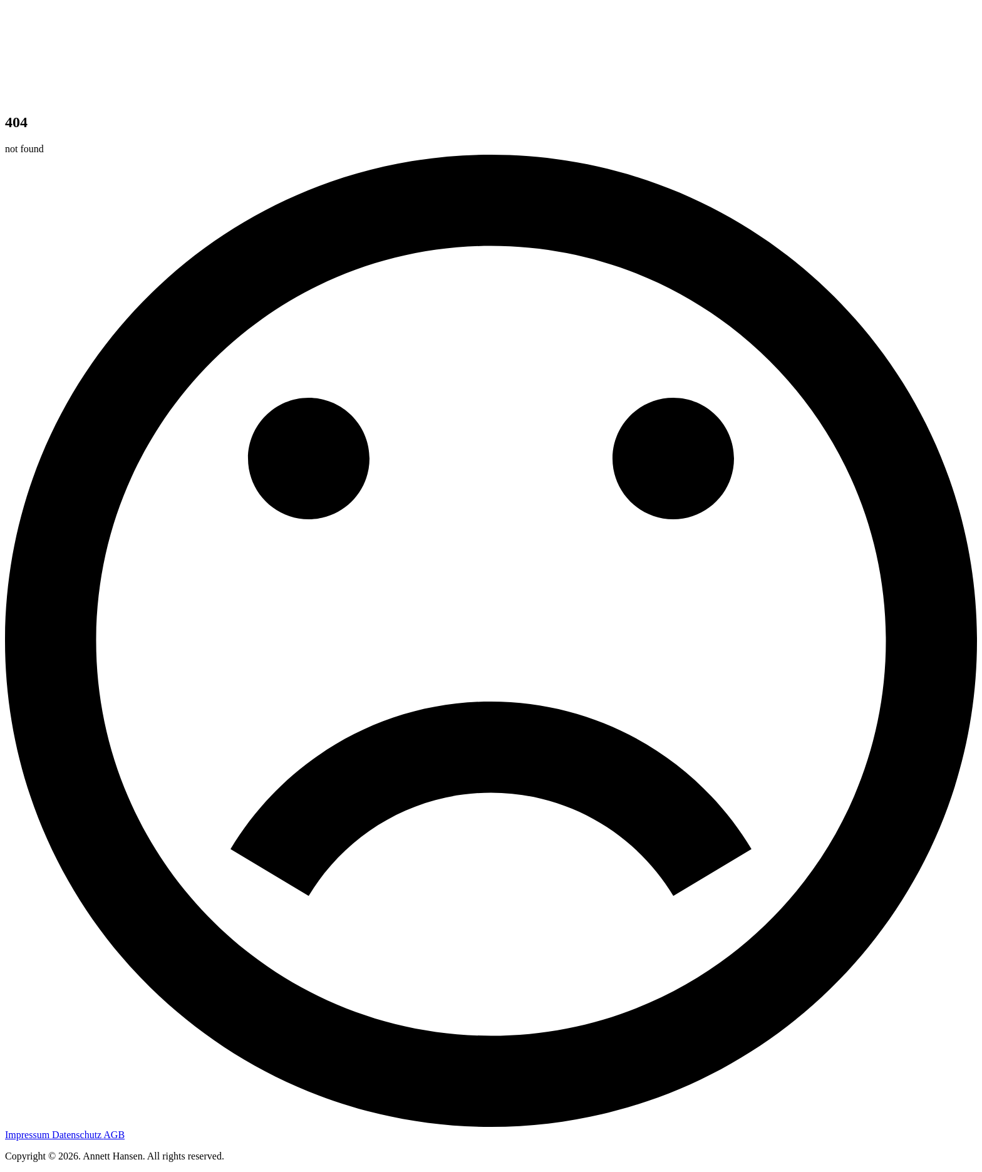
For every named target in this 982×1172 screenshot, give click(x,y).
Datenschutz (77, 1134)
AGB (114, 1134)
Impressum (28, 1134)
